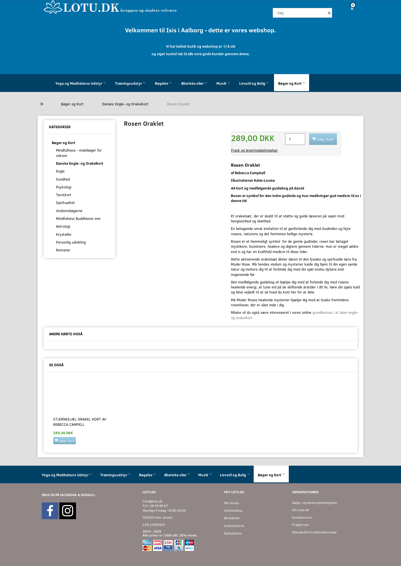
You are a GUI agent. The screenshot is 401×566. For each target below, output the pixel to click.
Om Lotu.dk (300, 510)
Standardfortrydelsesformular (314, 532)
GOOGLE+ (88, 495)
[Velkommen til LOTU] (110, 7)
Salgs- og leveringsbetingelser (315, 503)
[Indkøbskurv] (350, 8)
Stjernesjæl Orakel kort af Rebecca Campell (79, 422)
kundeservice (302, 517)
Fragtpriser (300, 525)
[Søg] (329, 12)
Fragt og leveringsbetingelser (254, 150)
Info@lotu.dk (152, 501)
